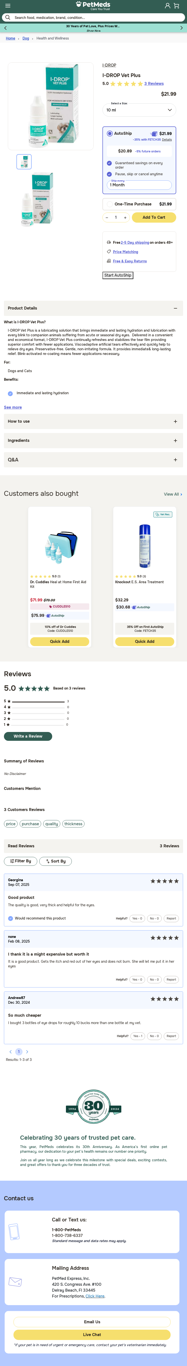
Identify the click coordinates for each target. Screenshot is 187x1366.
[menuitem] (8, 5)
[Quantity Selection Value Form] (116, 217)
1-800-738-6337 (67, 1235)
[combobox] (139, 110)
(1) (59, 576)
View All (173, 494)
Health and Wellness (53, 38)
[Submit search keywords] (7, 17)
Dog (26, 38)
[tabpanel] (51, 199)
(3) (144, 576)
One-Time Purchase (129, 204)
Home (10, 38)
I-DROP (109, 65)
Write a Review (28, 736)
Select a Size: (119, 103)
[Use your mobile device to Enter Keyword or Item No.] (93, 17)
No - (154, 918)
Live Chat (92, 1334)
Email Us (92, 1322)
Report (171, 918)
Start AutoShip (117, 275)
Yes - (137, 918)
